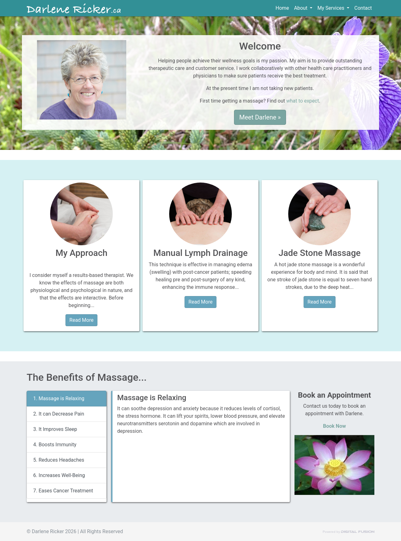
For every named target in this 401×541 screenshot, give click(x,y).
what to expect (302, 101)
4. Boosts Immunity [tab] (54, 445)
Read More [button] (82, 320)
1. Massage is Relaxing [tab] (58, 398)
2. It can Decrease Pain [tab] (58, 414)
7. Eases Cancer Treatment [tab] (63, 491)
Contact (363, 8)
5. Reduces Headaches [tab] (58, 460)
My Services (331, 8)
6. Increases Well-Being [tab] (59, 475)
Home (284, 7)
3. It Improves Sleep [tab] (55, 429)
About (301, 8)
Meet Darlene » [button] (260, 117)
